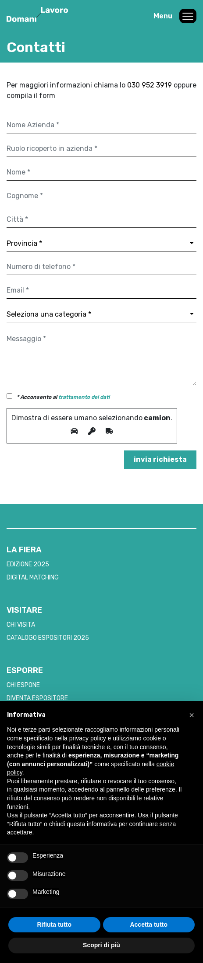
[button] (192, 715)
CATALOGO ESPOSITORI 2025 (48, 638)
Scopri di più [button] (101, 945)
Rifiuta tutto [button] (54, 924)
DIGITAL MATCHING (33, 577)
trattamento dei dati (84, 397)
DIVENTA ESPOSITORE (37, 698)
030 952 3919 (150, 85)
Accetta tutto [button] (148, 924)
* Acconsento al (63, 397)
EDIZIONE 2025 (28, 564)
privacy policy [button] (87, 738)
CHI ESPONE (23, 685)
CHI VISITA (21, 624)
